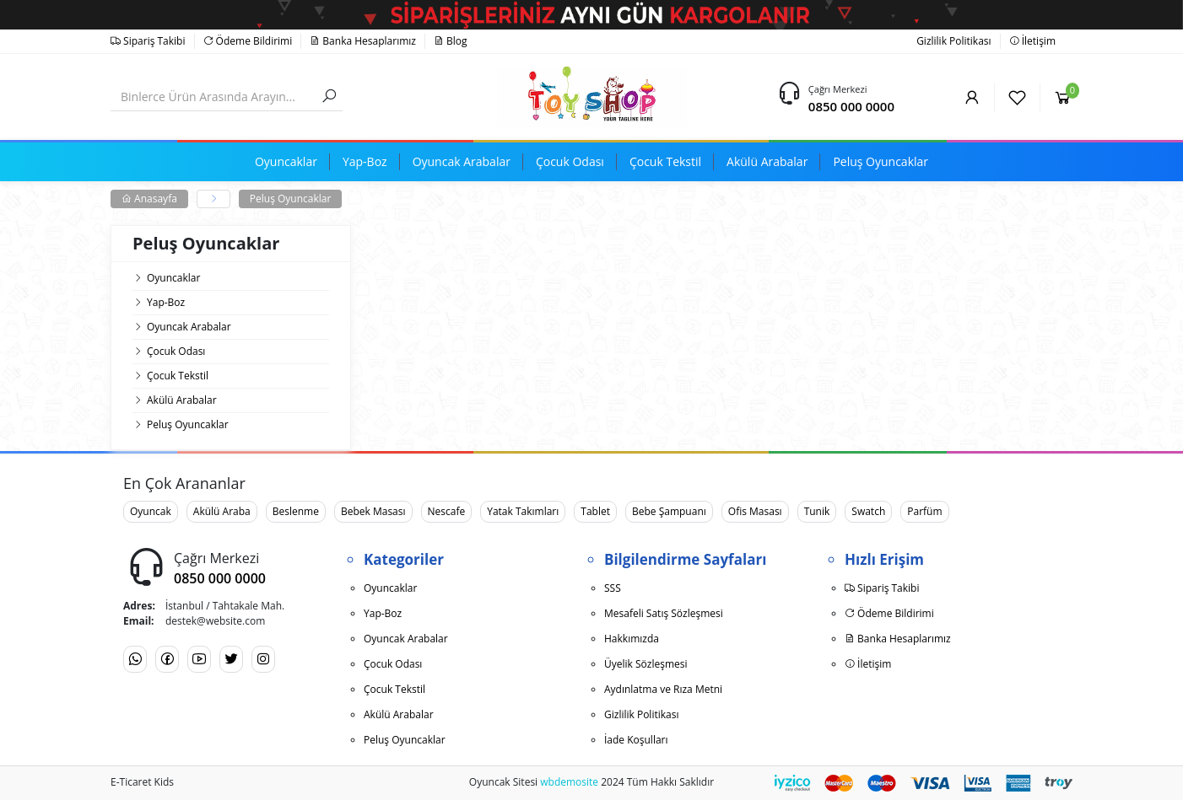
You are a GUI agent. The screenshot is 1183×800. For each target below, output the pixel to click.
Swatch (868, 511)
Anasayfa (149, 198)
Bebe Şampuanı (669, 511)
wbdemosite (569, 782)
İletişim (1032, 41)
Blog (450, 41)
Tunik (817, 511)
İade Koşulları (636, 740)
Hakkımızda (631, 638)
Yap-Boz (166, 302)
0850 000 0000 (851, 106)
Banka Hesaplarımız (363, 41)
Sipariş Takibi (148, 41)
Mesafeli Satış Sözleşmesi (663, 613)
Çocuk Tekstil (177, 375)
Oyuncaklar (173, 278)
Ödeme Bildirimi (248, 41)
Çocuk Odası (176, 351)
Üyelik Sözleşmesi (645, 664)
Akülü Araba (222, 511)
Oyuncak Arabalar (189, 326)
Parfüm (924, 511)
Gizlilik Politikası (953, 41)
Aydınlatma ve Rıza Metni (663, 689)
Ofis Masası (755, 511)
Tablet (595, 511)
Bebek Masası (373, 511)
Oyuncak (150, 511)
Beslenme (296, 511)
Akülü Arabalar (182, 400)
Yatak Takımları (523, 511)
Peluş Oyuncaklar (291, 198)
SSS (612, 588)
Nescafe (447, 511)
